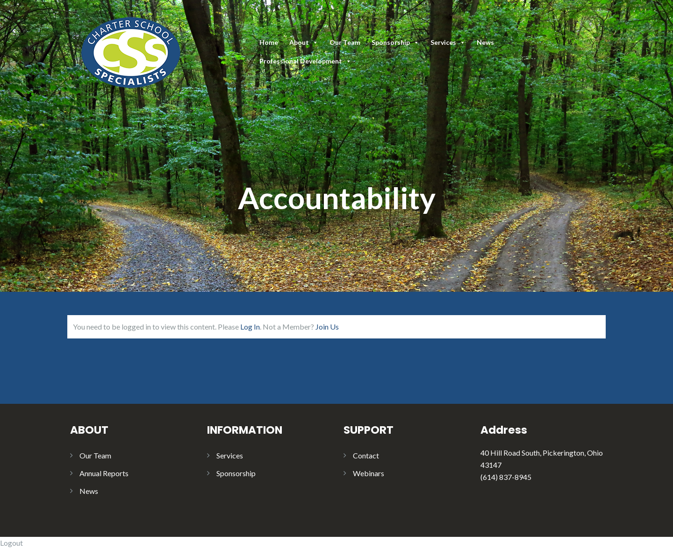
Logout (11, 542)
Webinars (368, 473)
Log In (250, 326)
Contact (366, 455)
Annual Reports (104, 473)
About (303, 42)
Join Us (327, 326)
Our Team (344, 42)
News (485, 42)
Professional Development (305, 61)
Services (447, 42)
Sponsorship (395, 42)
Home (268, 42)
